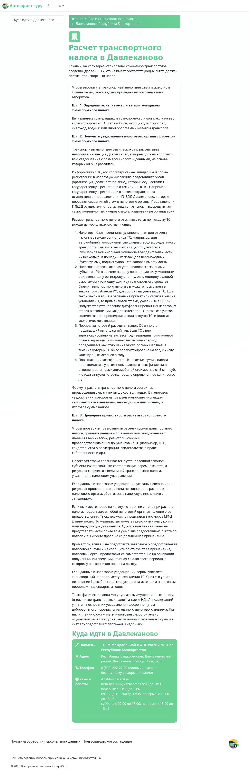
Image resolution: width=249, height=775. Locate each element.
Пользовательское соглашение (107, 741)
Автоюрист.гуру (22, 6)
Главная (76, 19)
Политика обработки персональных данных (45, 741)
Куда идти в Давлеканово (34, 20)
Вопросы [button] (54, 5)
